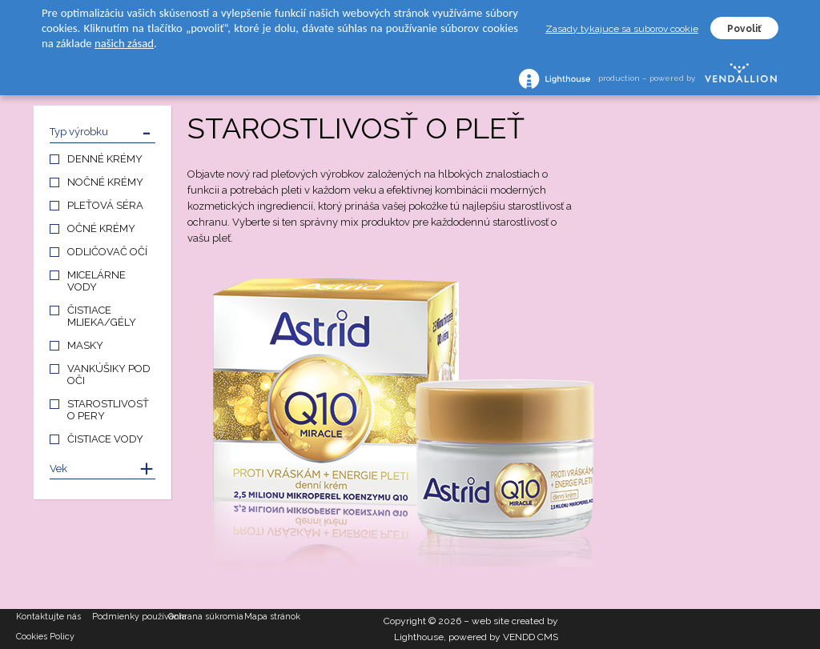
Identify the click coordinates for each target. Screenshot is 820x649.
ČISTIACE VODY (105, 439)
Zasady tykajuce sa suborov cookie (621, 28)
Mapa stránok (272, 616)
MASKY (85, 345)
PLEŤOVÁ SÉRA (105, 205)
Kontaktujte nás (48, 616)
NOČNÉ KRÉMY (105, 182)
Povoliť (744, 28)
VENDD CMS (530, 637)
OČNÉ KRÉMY (101, 228)
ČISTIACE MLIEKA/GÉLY (101, 316)
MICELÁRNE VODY (96, 281)
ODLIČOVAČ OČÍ (107, 252)
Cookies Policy (45, 636)
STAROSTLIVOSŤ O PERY (108, 410)
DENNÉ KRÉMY (105, 159)
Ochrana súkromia (205, 616)
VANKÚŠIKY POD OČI (109, 375)
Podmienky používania (130, 616)
